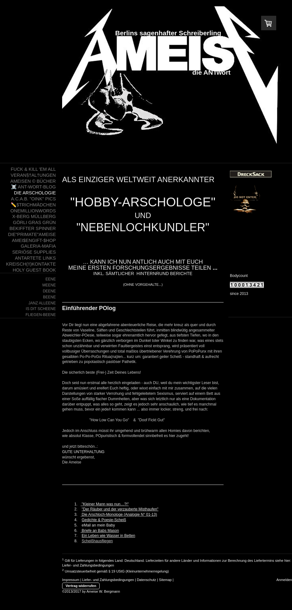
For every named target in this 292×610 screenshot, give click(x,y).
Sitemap (165, 580)
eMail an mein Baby (98, 525)
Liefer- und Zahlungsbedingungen (88, 565)
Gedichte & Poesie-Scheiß (104, 520)
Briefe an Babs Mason (100, 530)
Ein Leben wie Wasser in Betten (108, 535)
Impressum (70, 580)
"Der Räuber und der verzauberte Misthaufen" (120, 509)
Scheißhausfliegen (97, 541)
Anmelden (284, 580)
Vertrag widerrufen (81, 586)
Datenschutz (146, 580)
